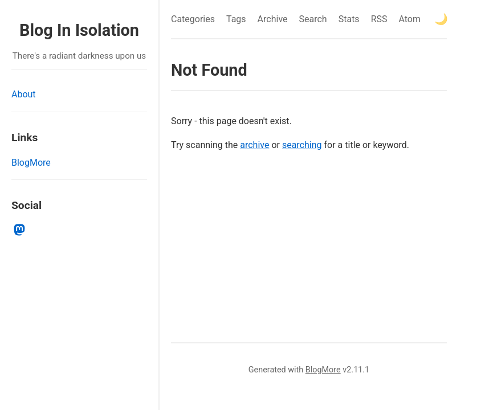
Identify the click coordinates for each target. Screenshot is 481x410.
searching (302, 145)
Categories (193, 19)
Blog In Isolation (79, 30)
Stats (349, 19)
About (23, 94)
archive (254, 145)
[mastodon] (19, 230)
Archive (273, 19)
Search (313, 19)
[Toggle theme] (441, 19)
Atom (409, 19)
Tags (236, 19)
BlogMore (31, 162)
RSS (379, 19)
